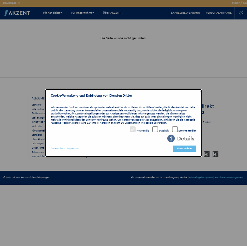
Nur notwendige (130, 148)
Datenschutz (58, 148)
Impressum (73, 148)
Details (185, 138)
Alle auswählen (184, 148)
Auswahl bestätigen (158, 148)
